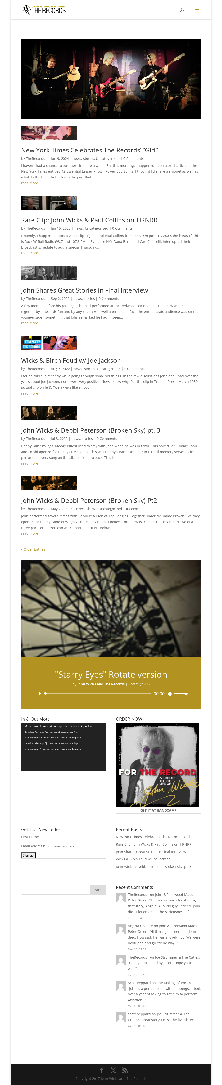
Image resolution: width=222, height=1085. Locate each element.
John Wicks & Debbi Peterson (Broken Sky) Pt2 (89, 500)
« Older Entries (33, 549)
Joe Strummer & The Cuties (177, 957)
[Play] (39, 693)
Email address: (33, 846)
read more (29, 183)
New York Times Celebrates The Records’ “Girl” (89, 150)
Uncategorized (107, 158)
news (77, 158)
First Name (30, 836)
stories (88, 158)
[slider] (98, 693)
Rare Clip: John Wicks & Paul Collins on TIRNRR (89, 220)
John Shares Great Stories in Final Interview (84, 290)
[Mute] (170, 694)
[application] (111, 693)
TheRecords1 (36, 158)
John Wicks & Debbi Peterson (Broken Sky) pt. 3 (90, 430)
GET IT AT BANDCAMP (158, 810)
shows (92, 508)
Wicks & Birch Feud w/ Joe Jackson (71, 360)
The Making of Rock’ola (175, 982)
